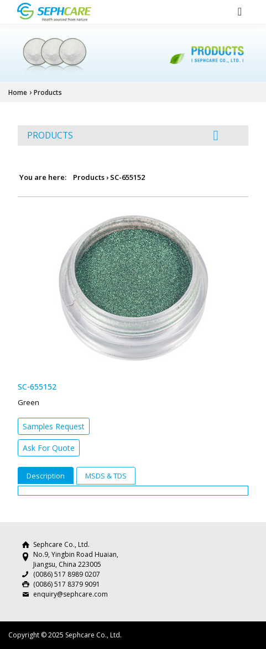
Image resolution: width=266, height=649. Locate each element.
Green (28, 402)
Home (17, 92)
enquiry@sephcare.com (70, 594)
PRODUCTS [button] (122, 135)
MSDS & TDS (106, 476)
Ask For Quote (49, 448)
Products (48, 92)
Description (46, 476)
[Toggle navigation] (240, 11)
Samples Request (54, 426)
